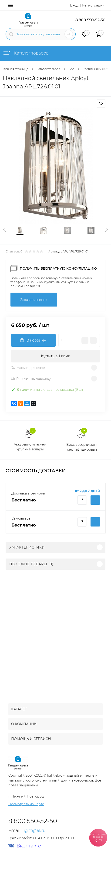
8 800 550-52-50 (90, 20)
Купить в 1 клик (55, 356)
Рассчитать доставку (31, 379)
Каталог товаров (26, 53)
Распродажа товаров (98, 837)
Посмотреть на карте (26, 804)
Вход (74, 5)
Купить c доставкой (95, 500)
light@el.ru (34, 830)
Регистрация (93, 5)
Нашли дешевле (28, 368)
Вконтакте (24, 845)
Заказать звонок (33, 300)
